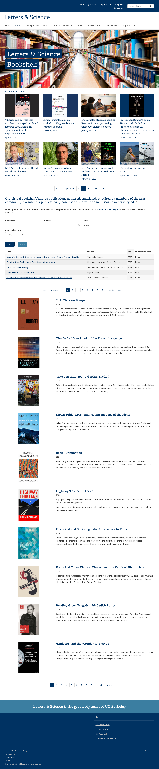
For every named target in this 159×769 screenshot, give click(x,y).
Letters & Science (27, 17)
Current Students (63, 25)
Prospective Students (38, 25)
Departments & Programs (111, 4)
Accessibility (10, 754)
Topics (85, 220)
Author (47, 220)
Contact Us (118, 8)
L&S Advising (101, 734)
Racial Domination (69, 453)
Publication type (13, 230)
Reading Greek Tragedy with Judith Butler (85, 605)
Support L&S (129, 25)
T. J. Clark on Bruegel (71, 300)
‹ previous (70, 189)
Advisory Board (102, 729)
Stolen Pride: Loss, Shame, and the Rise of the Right (93, 415)
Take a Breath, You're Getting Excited (82, 376)
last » (105, 189)
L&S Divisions (94, 25)
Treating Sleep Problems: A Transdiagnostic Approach (30, 262)
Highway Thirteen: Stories (74, 491)
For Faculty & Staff (88, 4)
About (19, 25)
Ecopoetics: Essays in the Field (20, 272)
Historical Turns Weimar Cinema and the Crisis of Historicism (100, 567)
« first (59, 189)
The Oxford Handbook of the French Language (89, 338)
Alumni (79, 25)
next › (96, 189)
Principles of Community (106, 738)
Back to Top (149, 751)
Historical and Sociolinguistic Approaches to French (93, 529)
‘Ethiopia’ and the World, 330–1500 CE (83, 643)
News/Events (112, 25)
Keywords (10, 220)
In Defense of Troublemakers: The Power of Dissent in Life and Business (39, 277)
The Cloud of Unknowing (17, 267)
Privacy (8, 761)
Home (8, 25)
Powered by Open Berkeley (16, 751)
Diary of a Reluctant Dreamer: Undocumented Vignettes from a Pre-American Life (43, 257)
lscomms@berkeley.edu (119, 202)
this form (81, 202)
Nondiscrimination (12, 757)
